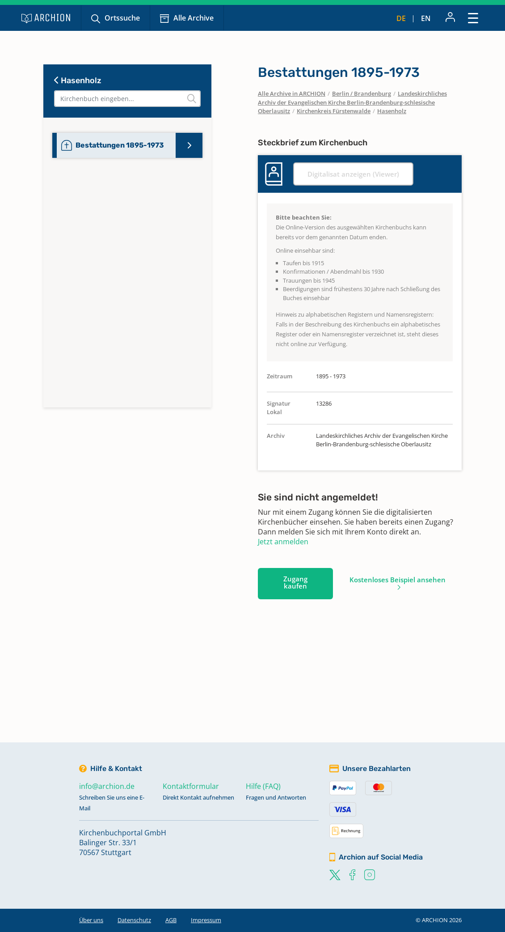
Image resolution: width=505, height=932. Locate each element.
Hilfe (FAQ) (263, 786)
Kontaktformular (191, 786)
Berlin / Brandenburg (361, 93)
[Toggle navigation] (473, 18)
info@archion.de (107, 786)
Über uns (91, 920)
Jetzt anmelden (283, 541)
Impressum (206, 920)
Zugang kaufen (295, 582)
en (426, 18)
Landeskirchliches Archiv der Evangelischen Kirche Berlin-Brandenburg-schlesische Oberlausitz (352, 102)
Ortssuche (122, 18)
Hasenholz (77, 80)
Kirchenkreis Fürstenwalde (333, 111)
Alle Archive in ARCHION (291, 93)
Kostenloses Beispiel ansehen (397, 579)
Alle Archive (193, 18)
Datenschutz (134, 920)
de (401, 18)
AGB (171, 920)
